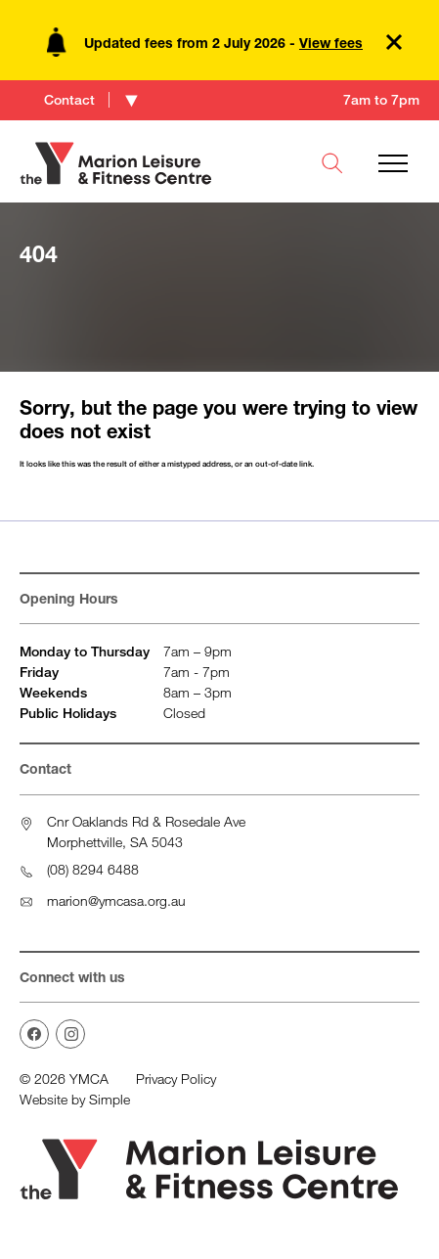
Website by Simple (75, 1099)
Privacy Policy (176, 1078)
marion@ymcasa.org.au (116, 900)
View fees (331, 42)
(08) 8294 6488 (93, 869)
